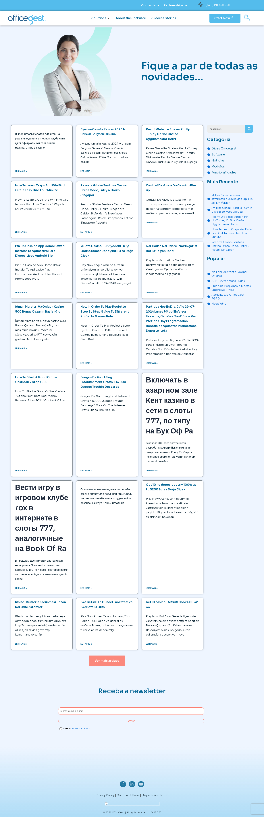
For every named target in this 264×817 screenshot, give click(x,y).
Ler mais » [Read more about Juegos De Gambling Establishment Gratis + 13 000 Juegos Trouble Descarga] (86, 470)
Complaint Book (128, 795)
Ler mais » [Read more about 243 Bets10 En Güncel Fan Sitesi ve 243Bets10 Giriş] (86, 644)
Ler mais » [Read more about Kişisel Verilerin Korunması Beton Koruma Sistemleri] (21, 644)
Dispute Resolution (155, 795)
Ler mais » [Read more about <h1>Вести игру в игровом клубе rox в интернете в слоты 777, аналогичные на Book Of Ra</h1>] (21, 588)
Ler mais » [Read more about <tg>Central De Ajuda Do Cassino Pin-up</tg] (152, 222)
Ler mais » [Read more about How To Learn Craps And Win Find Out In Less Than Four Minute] (21, 232)
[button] (107, 661)
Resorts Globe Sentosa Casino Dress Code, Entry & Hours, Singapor (103, 190)
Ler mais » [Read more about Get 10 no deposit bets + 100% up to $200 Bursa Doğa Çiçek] (152, 588)
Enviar (131, 721)
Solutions (100, 18)
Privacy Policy (105, 795)
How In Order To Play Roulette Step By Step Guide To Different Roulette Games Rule (104, 312)
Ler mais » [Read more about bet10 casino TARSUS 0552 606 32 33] (152, 644)
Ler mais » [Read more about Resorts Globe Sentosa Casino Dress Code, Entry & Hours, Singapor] (86, 232)
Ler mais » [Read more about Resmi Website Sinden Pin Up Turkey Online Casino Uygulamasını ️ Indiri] (152, 171)
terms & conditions (79, 729)
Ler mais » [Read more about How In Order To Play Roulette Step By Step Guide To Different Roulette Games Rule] (86, 363)
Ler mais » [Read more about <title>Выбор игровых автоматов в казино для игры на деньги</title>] (21, 171)
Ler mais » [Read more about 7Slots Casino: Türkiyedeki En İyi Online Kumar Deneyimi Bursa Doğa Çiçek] (86, 292)
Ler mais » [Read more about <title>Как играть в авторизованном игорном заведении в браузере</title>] (86, 588)
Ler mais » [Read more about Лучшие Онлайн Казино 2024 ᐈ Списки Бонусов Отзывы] (86, 171)
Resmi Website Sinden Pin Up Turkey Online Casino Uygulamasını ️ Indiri (168, 134)
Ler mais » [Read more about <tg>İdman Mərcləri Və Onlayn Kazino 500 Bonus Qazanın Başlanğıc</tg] (21, 348)
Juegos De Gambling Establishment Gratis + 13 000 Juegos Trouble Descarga (103, 382)
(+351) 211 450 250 (218, 5)
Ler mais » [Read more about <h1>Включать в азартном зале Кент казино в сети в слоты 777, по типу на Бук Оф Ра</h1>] (152, 470)
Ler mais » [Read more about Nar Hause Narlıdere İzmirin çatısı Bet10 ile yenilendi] (152, 292)
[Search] (249, 129)
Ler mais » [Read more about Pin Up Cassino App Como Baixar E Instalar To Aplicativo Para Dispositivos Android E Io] (21, 292)
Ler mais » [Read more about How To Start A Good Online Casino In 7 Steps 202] (21, 470)
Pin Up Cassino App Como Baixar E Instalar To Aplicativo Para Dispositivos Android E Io (40, 251)
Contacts (150, 5)
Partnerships (175, 5)
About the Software (131, 18)
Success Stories (163, 18)
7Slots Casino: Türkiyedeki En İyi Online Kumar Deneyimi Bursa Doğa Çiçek (107, 251)
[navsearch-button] (246, 18)
